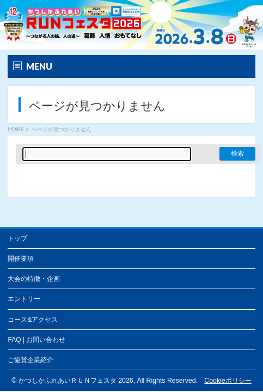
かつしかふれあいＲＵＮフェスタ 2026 (76, 380)
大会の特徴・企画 (34, 279)
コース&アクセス (33, 319)
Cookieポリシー (227, 380)
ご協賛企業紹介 (30, 360)
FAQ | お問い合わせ (36, 340)
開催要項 (21, 258)
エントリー (24, 299)
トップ (17, 238)
